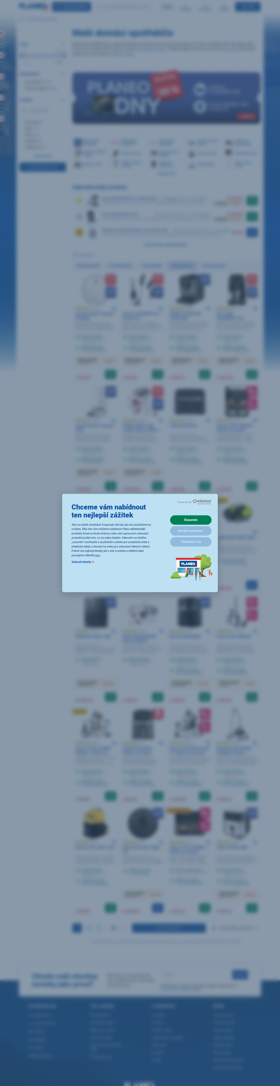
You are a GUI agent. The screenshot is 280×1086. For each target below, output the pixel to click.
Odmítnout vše (191, 542)
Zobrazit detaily (83, 561)
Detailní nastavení (190, 531)
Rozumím (191, 520)
